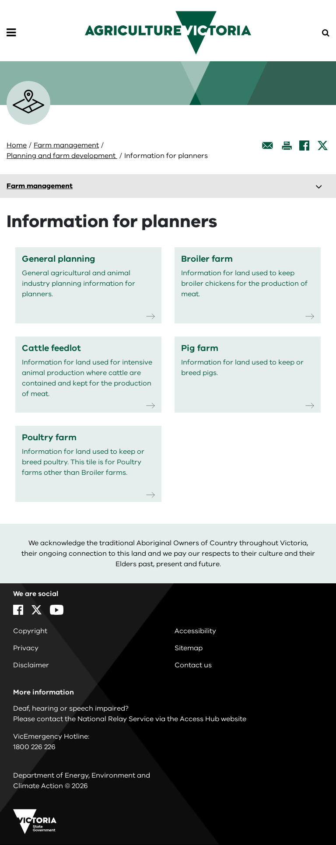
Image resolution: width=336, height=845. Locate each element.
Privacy (25, 648)
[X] (322, 145)
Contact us (193, 665)
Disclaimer (31, 665)
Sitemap (189, 648)
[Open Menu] (11, 33)
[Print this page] (286, 145)
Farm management (66, 145)
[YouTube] (56, 610)
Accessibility (195, 631)
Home (17, 145)
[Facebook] (304, 145)
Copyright (30, 631)
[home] (168, 32)
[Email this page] (268, 145)
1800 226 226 (34, 747)
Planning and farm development (62, 156)
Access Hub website (213, 719)
